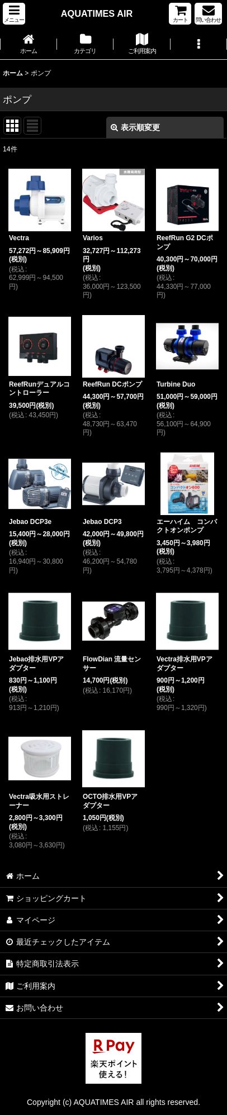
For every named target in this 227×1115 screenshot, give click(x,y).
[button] (14, 14)
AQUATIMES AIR (97, 13)
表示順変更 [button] (135, 127)
